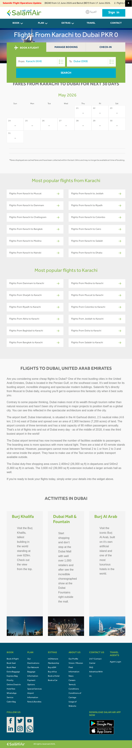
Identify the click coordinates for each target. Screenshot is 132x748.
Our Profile (73, 659)
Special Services (34, 689)
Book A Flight (13, 659)
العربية (91, 12)
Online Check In (14, 685)
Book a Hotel (53, 676)
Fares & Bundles (34, 702)
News (71, 676)
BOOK (16, 23)
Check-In (106, 47)
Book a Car (52, 681)
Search (66, 73)
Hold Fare (11, 689)
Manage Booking (66, 47)
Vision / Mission (76, 663)
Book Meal (11, 668)
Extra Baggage (13, 672)
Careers (72, 681)
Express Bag (12, 676)
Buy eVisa (52, 672)
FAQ (91, 668)
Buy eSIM (52, 668)
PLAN (41, 23)
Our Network (33, 668)
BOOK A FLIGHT (26, 48)
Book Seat (11, 663)
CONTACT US (116, 25)
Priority (10, 681)
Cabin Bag (11, 702)
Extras (66, 23)
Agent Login (115, 662)
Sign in (113, 13)
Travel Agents (91, 25)
